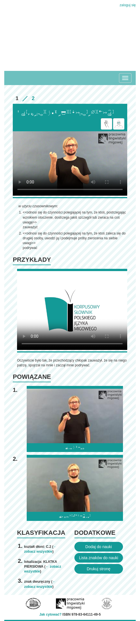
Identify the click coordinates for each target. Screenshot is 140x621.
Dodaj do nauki (98, 546)
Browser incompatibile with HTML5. (70, 163)
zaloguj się (128, 5)
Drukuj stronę (98, 569)
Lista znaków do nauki (98, 557)
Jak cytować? (50, 614)
